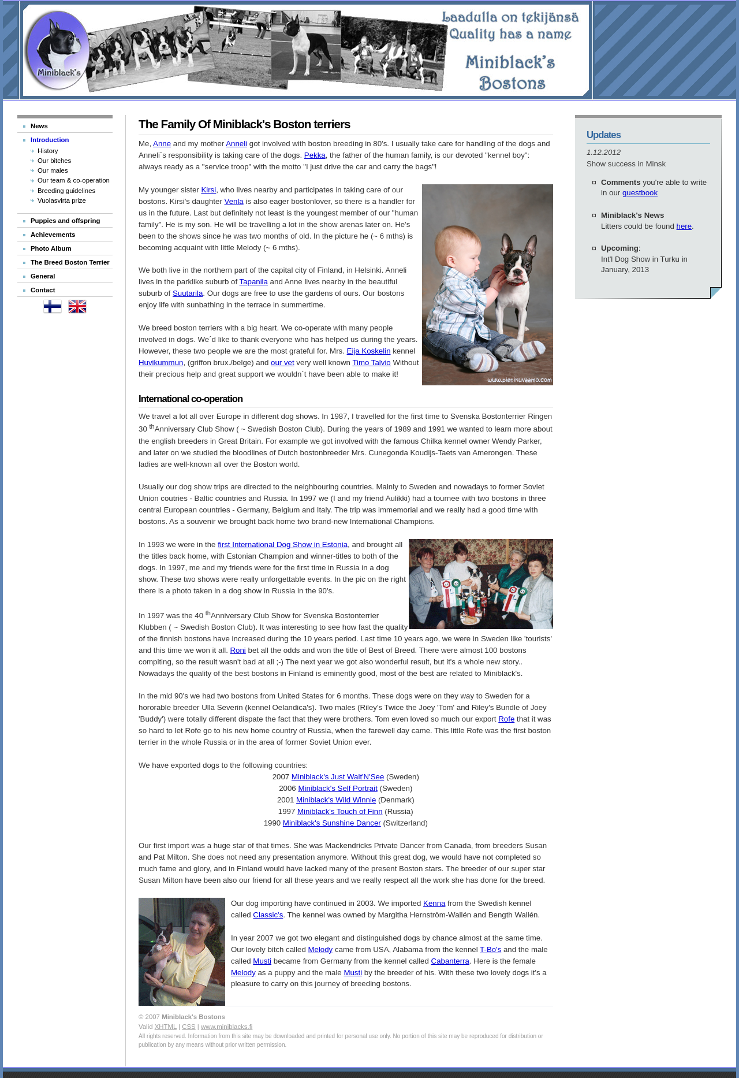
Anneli (236, 143)
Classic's (268, 914)
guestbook (640, 192)
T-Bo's (490, 949)
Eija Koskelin (369, 351)
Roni (238, 650)
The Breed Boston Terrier (70, 262)
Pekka (315, 155)
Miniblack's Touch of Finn (340, 811)
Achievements (53, 234)
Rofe (506, 719)
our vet (282, 362)
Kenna (434, 903)
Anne (162, 143)
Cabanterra (450, 961)
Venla (234, 201)
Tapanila (254, 281)
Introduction (50, 139)
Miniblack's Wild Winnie (336, 800)
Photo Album (51, 248)
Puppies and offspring (65, 220)
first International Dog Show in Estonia (283, 544)
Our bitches (54, 160)
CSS (188, 1026)
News (39, 125)
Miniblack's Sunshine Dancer (332, 823)
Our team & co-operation (74, 180)
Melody (320, 949)
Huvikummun (161, 362)
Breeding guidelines (66, 190)
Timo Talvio (371, 362)
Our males (53, 170)
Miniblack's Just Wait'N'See (338, 776)
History (48, 150)
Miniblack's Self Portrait (337, 788)
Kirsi (208, 189)
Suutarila (188, 293)
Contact (43, 290)
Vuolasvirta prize (62, 200)
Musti (262, 961)
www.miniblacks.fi (226, 1026)
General (43, 276)
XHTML (166, 1026)
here (684, 226)
